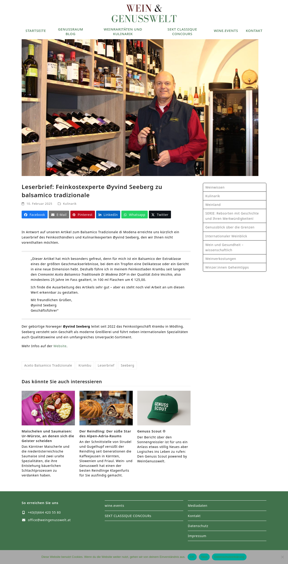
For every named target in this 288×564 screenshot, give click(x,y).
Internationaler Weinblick (226, 236)
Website (60, 346)
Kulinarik (70, 204)
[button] (35, 214)
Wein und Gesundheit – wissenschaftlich (224, 247)
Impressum (197, 536)
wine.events (114, 505)
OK (192, 557)
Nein (204, 557)
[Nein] (282, 557)
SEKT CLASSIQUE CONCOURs (128, 516)
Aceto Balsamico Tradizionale (48, 365)
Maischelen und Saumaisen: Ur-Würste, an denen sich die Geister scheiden (48, 436)
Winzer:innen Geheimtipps (227, 267)
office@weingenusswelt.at (49, 520)
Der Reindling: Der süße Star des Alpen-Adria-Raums (105, 433)
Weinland (213, 204)
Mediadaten (197, 505)
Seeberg (127, 365)
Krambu (85, 365)
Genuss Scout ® (151, 431)
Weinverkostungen (220, 258)
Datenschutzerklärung (229, 557)
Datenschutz (198, 526)
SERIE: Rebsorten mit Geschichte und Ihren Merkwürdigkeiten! (232, 216)
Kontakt (194, 516)
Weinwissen (214, 187)
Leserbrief (106, 365)
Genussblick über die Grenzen (230, 227)
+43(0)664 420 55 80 (44, 512)
